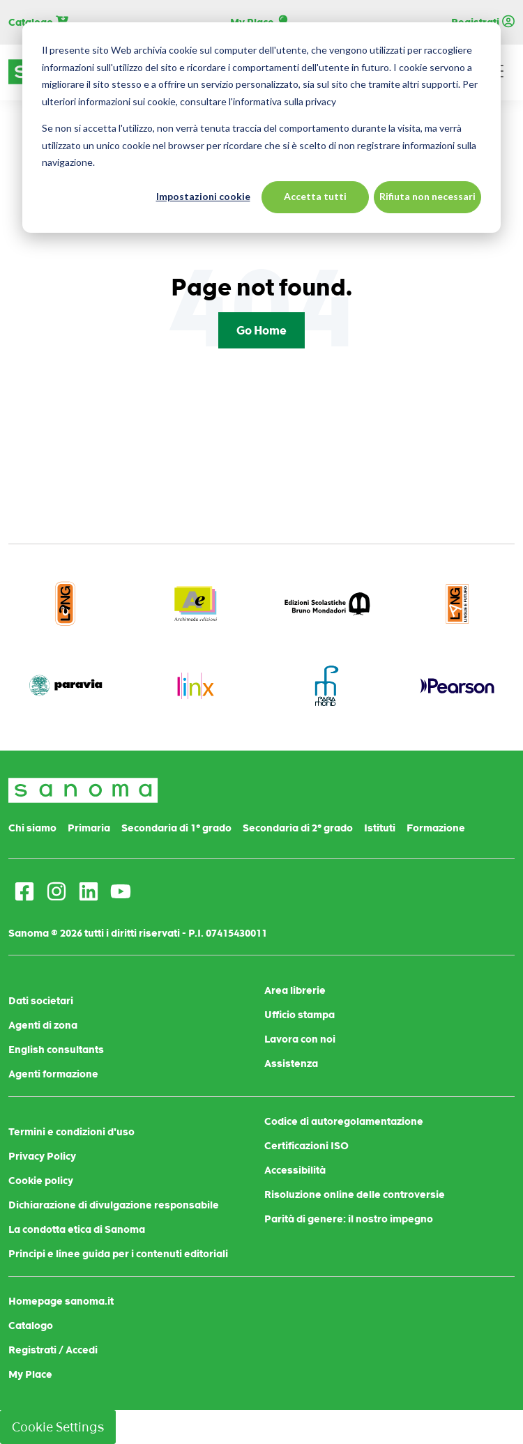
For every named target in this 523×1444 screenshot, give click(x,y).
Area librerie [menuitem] (295, 990)
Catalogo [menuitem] (30, 1325)
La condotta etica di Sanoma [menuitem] (76, 1229)
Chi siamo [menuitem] (32, 828)
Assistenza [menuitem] (291, 1063)
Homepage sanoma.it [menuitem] (61, 1301)
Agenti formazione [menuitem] (53, 1074)
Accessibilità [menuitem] (295, 1170)
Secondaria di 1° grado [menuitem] (176, 828)
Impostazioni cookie (203, 196)
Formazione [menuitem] (436, 828)
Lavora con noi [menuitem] (299, 1039)
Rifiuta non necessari (427, 196)
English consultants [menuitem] (56, 1049)
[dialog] (261, 127)
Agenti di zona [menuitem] (42, 1025)
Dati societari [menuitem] (40, 1000)
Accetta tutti (315, 196)
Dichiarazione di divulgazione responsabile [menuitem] (113, 1205)
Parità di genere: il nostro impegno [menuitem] (348, 1219)
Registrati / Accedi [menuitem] (53, 1350)
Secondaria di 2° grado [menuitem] (298, 828)
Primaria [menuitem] (89, 828)
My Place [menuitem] (30, 1374)
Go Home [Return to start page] (261, 330)
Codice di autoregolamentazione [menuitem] (343, 1121)
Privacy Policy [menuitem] (42, 1156)
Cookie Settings (58, 1427)
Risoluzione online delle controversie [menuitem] (354, 1194)
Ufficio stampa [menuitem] (299, 1014)
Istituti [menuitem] (379, 828)
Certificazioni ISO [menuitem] (306, 1145)
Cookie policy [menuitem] (40, 1180)
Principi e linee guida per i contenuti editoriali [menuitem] (118, 1253)
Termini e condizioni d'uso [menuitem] (71, 1132)
